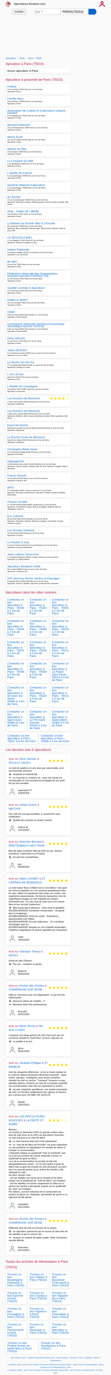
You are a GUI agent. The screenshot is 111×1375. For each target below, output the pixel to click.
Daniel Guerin (28, 804)
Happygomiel (15, 461)
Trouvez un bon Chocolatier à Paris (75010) (60, 1312)
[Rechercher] (92, 12)
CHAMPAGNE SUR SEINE (25, 989)
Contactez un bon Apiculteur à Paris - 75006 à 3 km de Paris (38, 670)
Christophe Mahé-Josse (22, 449)
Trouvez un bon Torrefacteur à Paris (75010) (53, 1345)
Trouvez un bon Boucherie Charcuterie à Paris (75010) (60, 1280)
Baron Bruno (27, 1026)
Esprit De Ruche (17, 425)
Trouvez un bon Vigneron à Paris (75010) (38, 1312)
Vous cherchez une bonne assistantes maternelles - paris (51, 1370)
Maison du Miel (16, 149)
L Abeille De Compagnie (22, 386)
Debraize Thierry (29, 951)
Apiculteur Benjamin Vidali (23, 566)
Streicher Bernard (30, 841)
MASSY (13, 955)
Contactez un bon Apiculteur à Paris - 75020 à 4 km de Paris (38, 694)
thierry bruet (15, 137)
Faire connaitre (62, 1358)
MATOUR (15, 808)
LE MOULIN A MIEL (19, 237)
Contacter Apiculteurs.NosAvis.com (41, 1358)
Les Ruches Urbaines (20, 530)
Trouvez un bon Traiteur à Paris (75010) (38, 1277)
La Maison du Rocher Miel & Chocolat (31, 223)
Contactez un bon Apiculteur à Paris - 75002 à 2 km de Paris (60, 606)
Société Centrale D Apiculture (26, 288)
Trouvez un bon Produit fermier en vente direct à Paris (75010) (19, 1347)
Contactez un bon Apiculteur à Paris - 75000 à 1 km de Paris (15, 606)
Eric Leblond (15, 516)
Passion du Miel (17, 502)
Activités (19, 12)
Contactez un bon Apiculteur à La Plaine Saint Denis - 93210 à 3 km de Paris (60, 672)
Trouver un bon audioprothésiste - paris (55, 1367)
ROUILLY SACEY (20, 762)
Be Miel (12, 262)
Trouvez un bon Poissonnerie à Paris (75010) (15, 1330)
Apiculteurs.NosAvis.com (29, 3)
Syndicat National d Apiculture (26, 185)
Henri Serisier (27, 758)
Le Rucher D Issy (18, 542)
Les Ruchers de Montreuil (23, 398)
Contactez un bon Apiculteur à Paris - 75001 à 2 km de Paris (15, 649)
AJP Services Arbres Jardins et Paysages (33, 578)
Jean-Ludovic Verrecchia (22, 554)
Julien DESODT (17, 350)
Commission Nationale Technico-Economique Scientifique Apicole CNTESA (35, 325)
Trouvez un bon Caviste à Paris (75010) (38, 1295)
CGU (81, 1358)
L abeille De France (19, 173)
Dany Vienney (16, 338)
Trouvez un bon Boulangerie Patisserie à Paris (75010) (15, 1280)
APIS (10, 487)
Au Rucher (14, 197)
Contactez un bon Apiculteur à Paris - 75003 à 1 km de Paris (38, 606)
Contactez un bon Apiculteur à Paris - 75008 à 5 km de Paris (55, 738)
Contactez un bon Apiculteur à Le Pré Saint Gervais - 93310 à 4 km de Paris (38, 720)
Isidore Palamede (18, 249)
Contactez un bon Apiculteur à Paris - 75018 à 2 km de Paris (60, 627)
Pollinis (11, 86)
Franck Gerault (16, 475)
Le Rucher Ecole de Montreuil (26, 437)
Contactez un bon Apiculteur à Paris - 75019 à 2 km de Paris (38, 649)
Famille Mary (15, 98)
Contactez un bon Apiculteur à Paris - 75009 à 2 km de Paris (38, 627)
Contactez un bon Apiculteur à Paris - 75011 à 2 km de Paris (60, 649)
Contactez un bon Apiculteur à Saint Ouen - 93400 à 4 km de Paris (16, 718)
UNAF (11, 312)
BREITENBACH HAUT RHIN (27, 845)
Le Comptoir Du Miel (20, 161)
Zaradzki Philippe (30, 1062)
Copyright (88, 1358)
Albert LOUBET (29, 878)
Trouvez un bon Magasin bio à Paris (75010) (60, 1297)
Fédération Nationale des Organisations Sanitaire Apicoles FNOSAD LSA (32, 275)
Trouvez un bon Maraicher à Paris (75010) (38, 1328)
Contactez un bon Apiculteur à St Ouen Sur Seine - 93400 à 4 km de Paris (16, 696)
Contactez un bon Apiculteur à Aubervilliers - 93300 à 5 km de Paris (60, 718)
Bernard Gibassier (18, 125)
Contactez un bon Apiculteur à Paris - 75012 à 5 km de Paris (21, 738)
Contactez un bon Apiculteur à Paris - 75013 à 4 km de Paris (60, 694)
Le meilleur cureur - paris (17, 1365)
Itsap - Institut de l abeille (23, 211)
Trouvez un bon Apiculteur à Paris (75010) (60, 1328)
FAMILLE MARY (17, 300)
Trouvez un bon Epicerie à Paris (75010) (15, 1297)
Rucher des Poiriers (31, 985)
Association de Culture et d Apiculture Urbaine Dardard (36, 112)
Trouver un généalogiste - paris (90, 1365)
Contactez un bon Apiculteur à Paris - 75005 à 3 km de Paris (15, 670)
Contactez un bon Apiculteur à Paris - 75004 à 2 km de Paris (15, 627)
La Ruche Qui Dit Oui (20, 362)
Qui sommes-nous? (18, 1358)
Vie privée (73, 1358)
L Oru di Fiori (15, 374)
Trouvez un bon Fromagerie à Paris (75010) (15, 1312)
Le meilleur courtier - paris (17, 1370)
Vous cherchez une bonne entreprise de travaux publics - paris (52, 1365)
